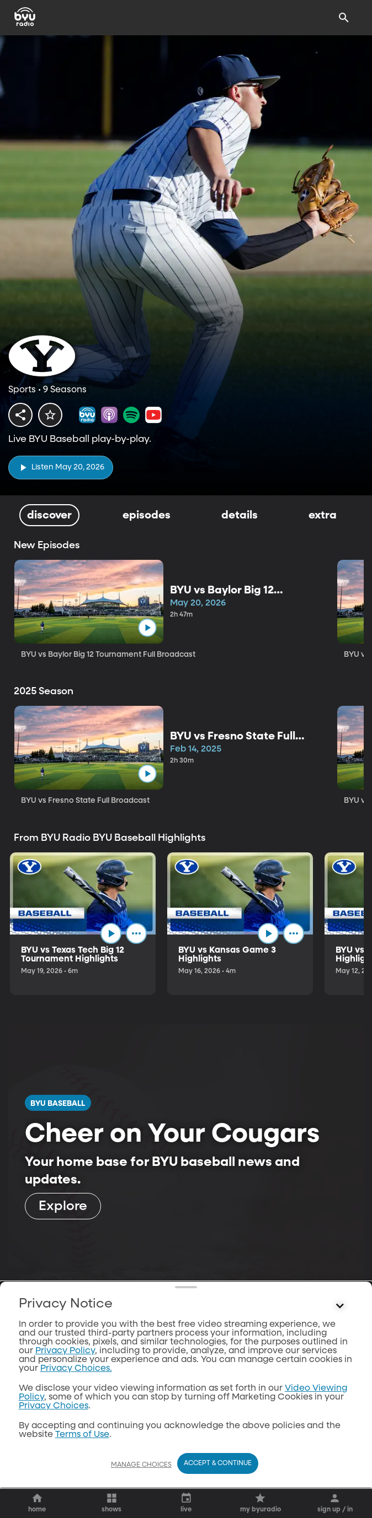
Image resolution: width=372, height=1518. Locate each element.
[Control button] (339, 1504)
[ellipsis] (143, 935)
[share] (20, 415)
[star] (50, 415)
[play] (60, 467)
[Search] (344, 17)
